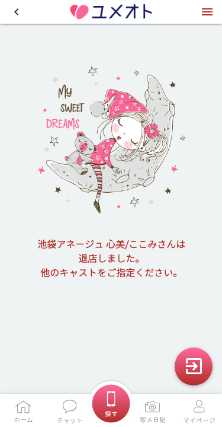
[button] (16, 12)
